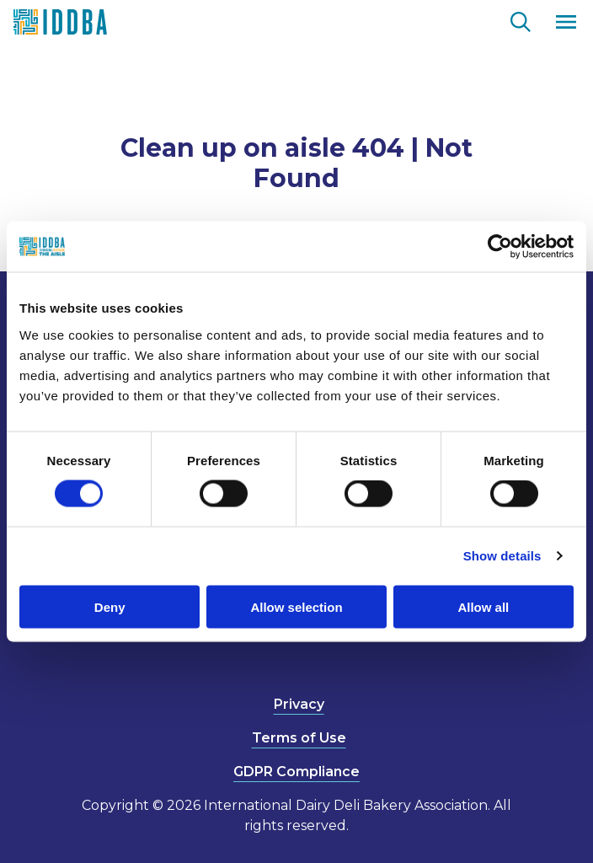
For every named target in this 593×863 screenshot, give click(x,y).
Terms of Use (299, 738)
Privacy (299, 704)
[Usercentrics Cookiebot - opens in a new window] (500, 247)
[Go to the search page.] (520, 19)
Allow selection (296, 606)
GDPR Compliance (296, 772)
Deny (110, 606)
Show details (502, 556)
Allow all (483, 606)
